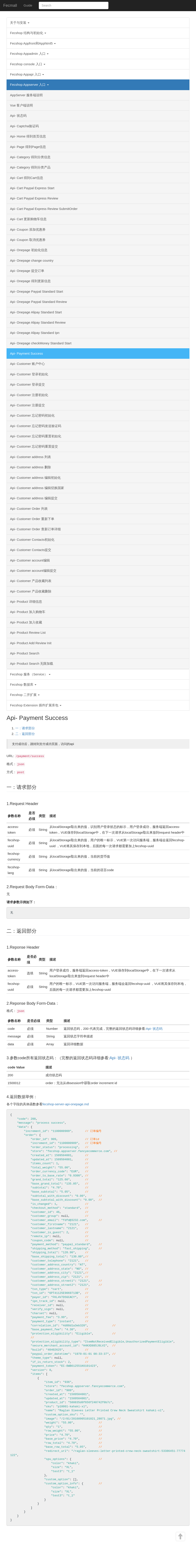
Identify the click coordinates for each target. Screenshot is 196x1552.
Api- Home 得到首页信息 (28, 136)
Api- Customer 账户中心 (27, 364)
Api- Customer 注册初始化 (29, 395)
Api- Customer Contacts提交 (30, 550)
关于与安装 (19, 22)
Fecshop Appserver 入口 (29, 84)
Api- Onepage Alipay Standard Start (36, 312)
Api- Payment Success (26, 353)
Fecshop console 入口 (27, 64)
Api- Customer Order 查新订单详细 (35, 529)
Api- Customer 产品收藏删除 (30, 591)
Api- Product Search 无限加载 (31, 663)
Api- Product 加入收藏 (26, 622)
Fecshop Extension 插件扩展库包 (35, 705)
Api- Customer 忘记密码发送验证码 (35, 426)
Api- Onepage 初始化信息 (28, 250)
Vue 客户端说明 (21, 105)
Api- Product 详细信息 (26, 601)
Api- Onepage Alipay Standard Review (38, 322)
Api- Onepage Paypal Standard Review (38, 302)
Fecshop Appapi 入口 (27, 74)
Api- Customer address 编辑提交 (33, 498)
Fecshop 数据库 (23, 684)
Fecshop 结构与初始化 (28, 33)
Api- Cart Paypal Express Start (32, 188)
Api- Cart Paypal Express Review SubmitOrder (44, 209)
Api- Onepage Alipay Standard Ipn (34, 333)
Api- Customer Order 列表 (29, 508)
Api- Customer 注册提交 (27, 405)
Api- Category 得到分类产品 (30, 167)
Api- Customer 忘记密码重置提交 (34, 446)
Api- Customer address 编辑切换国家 (37, 488)
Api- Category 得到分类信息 (30, 157)
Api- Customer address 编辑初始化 (35, 477)
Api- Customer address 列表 (30, 457)
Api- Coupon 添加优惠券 (28, 229)
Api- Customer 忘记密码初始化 (32, 415)
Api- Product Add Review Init (30, 643)
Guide (28, 5)
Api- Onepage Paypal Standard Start (36, 291)
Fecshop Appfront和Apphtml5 (33, 43)
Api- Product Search (24, 653)
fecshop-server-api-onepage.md (65, 1104)
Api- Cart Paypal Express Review (34, 198)
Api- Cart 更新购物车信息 (28, 219)
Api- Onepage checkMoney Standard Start (40, 343)
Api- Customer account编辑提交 (33, 570)
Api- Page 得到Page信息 (28, 147)
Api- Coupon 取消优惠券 (28, 240)
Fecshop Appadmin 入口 (29, 53)
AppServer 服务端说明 (26, 95)
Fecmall (10, 5)
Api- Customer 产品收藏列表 (30, 581)
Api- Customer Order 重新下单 (32, 519)
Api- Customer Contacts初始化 (32, 539)
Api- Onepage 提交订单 (27, 271)
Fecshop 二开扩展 (25, 695)
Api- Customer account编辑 (30, 560)
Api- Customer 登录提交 (27, 384)
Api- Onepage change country (31, 260)
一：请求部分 (25, 728)
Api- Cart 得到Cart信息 (26, 178)
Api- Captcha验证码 (24, 126)
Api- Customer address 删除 (30, 467)
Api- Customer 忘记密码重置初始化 (35, 436)
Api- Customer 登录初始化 (29, 374)
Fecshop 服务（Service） (30, 674)
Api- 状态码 (18, 115)
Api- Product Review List (28, 632)
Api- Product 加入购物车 (27, 612)
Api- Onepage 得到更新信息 (30, 281)
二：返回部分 (25, 734)
